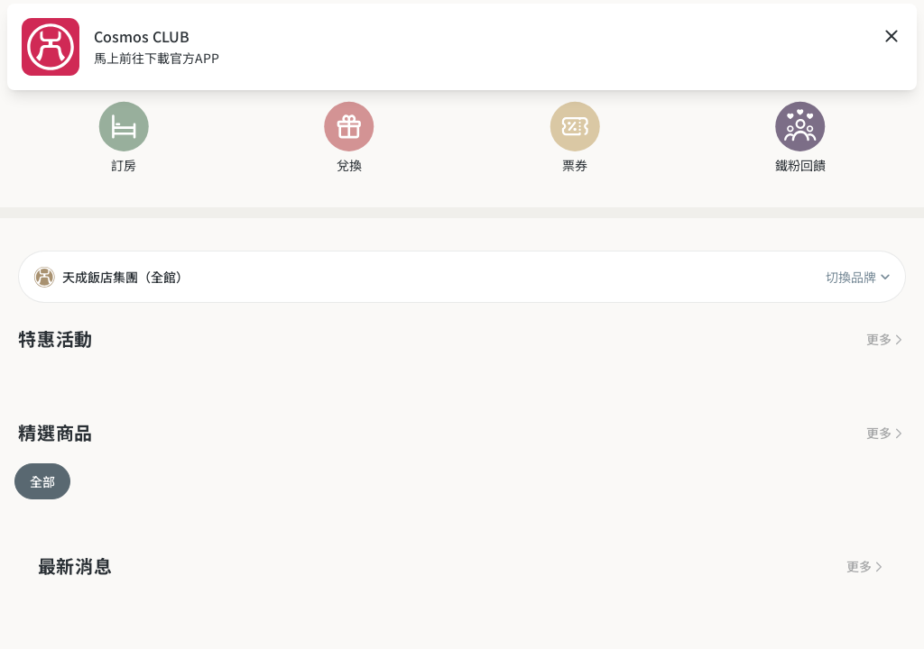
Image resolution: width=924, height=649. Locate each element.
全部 (42, 481)
